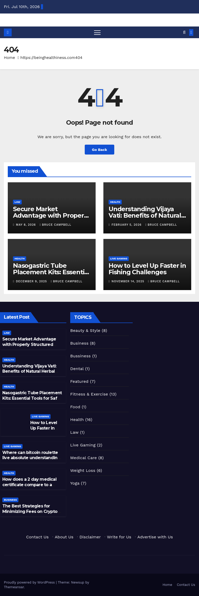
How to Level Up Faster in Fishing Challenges (147, 269)
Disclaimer (90, 536)
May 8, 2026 (26, 224)
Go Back (99, 150)
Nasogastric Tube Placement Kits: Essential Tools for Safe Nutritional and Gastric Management (32, 400)
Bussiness (80, 355)
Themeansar (14, 587)
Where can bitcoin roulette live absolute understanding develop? (31, 458)
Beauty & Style (85, 330)
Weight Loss (82, 470)
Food (75, 406)
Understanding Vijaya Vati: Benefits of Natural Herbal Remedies (145, 215)
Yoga (75, 483)
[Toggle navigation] (97, 32)
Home (9, 57)
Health (115, 201)
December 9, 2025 (32, 281)
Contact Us (37, 536)
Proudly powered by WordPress (30, 582)
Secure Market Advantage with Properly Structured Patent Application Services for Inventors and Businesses (32, 347)
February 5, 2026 (127, 224)
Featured (79, 381)
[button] (184, 32)
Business (10, 499)
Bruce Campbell (55, 224)
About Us (64, 536)
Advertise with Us (155, 536)
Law (17, 201)
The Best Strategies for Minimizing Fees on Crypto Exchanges (29, 511)
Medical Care (83, 457)
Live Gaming (118, 258)
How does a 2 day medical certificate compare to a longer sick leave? (29, 485)
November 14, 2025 (129, 281)
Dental (77, 368)
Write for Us (119, 536)
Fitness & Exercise (89, 394)
